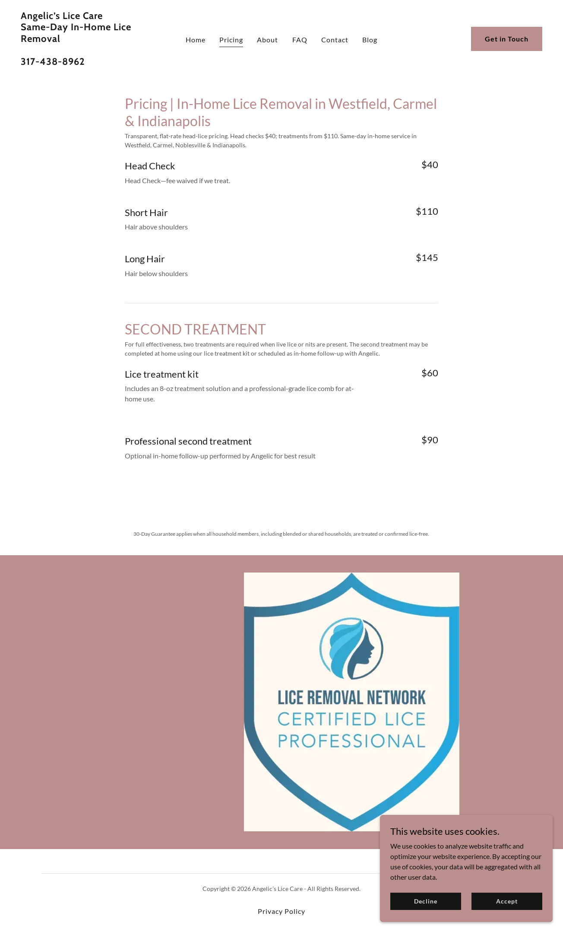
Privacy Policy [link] (281, 911)
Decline (425, 901)
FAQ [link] (299, 39)
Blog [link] (369, 39)
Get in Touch (506, 39)
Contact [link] (334, 39)
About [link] (267, 39)
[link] (90, 62)
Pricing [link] (231, 39)
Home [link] (196, 39)
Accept (506, 901)
